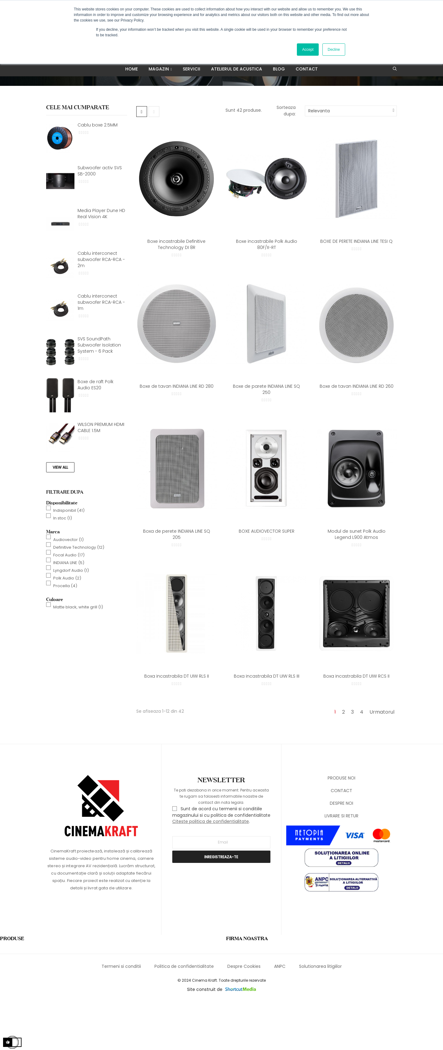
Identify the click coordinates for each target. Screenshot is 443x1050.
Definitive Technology (78, 596)
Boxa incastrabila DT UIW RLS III (266, 726)
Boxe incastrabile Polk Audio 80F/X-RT (266, 293)
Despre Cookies (244, 1016)
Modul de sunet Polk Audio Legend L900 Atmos (356, 583)
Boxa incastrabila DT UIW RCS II (356, 726)
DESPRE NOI (341, 853)
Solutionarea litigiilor (320, 1016)
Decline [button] (334, 49)
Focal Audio (69, 604)
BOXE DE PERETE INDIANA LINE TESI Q (356, 290)
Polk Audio (67, 627)
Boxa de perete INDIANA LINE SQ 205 (176, 583)
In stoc (62, 567)
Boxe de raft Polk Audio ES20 (96, 434)
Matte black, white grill (78, 656)
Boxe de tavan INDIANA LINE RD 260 (356, 435)
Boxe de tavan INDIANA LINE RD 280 (177, 435)
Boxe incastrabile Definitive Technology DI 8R (176, 293)
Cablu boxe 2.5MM (98, 174)
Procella (65, 635)
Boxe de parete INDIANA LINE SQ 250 (266, 438)
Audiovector (68, 589)
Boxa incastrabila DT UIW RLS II (176, 726)
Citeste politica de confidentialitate (210, 871)
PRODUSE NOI (341, 827)
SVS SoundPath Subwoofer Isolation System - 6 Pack (99, 394)
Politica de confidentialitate (184, 1016)
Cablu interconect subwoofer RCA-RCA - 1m (101, 351)
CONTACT (341, 840)
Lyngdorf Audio (71, 620)
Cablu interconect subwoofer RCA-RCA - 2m (101, 308)
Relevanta (319, 160)
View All (60, 516)
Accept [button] (307, 49)
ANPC (279, 1016)
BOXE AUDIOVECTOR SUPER (266, 580)
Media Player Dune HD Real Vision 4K (101, 263)
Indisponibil (69, 560)
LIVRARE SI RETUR (341, 865)
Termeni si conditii (121, 1016)
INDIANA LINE (68, 612)
